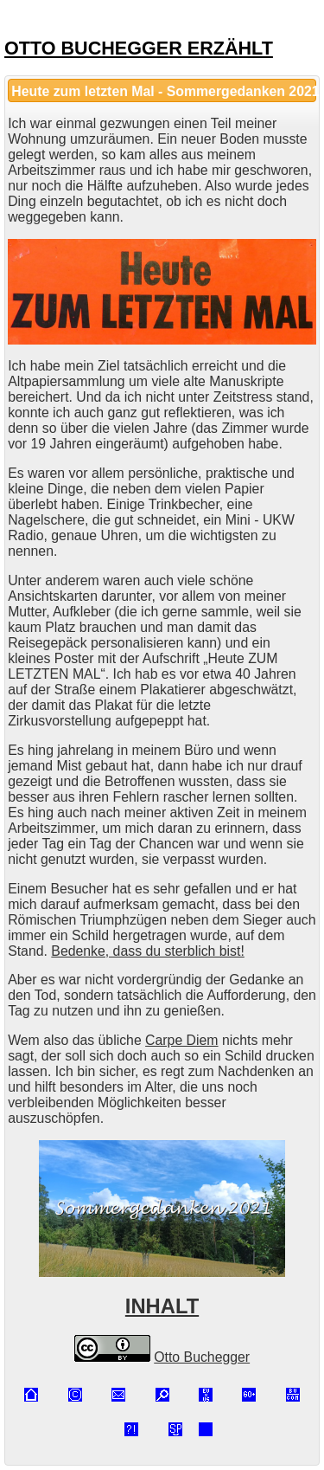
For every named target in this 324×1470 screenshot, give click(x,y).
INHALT (162, 1306)
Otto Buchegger (202, 1357)
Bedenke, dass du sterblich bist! (147, 951)
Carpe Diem (181, 1040)
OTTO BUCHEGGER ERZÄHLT (138, 48)
